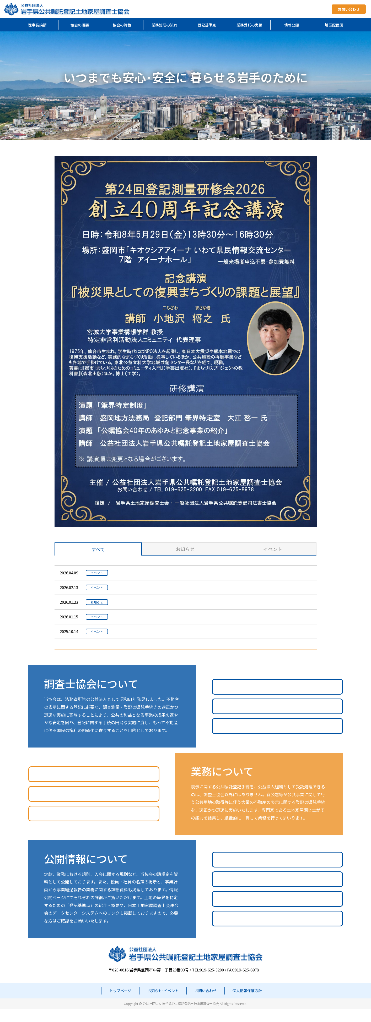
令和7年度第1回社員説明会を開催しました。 (158, 587)
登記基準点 (207, 25)
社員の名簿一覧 (277, 912)
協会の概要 (80, 25)
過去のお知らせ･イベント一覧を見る (185, 656)
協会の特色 (122, 25)
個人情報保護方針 (247, 1004)
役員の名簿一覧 (277, 892)
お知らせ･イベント (163, 1004)
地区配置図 (334, 25)
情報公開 (291, 25)
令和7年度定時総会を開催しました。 (151, 631)
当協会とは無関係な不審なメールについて (156, 601)
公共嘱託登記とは (277, 719)
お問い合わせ (349, 9)
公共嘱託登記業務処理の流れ (94, 787)
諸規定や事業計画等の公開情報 (277, 873)
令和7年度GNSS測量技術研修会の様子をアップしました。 (170, 572)
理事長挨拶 (37, 25)
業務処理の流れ (164, 25)
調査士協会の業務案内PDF (277, 700)
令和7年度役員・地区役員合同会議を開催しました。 (165, 616)
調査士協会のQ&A (277, 739)
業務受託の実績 (249, 25)
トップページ (120, 1004)
